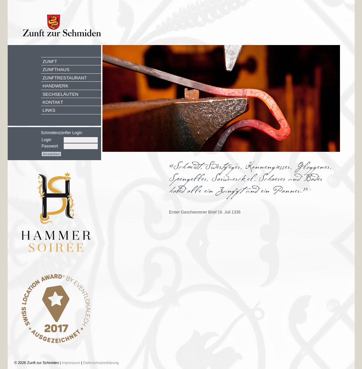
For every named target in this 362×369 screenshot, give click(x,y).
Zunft (50, 61)
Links (49, 110)
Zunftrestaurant (65, 77)
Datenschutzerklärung (101, 363)
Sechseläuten (60, 94)
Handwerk (56, 85)
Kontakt (53, 102)
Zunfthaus (56, 69)
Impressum (71, 363)
